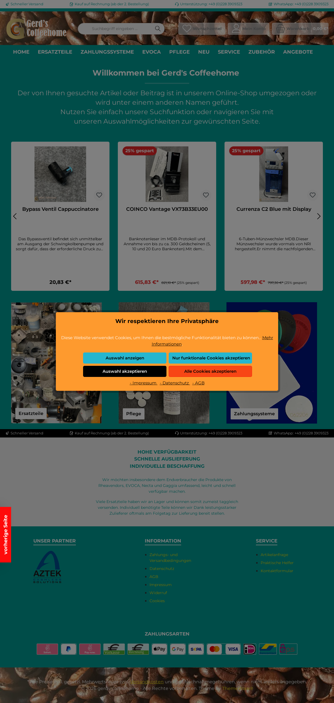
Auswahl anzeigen (125, 358)
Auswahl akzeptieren (125, 371)
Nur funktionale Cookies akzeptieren (211, 358)
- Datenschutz (175, 383)
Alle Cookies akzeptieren (210, 371)
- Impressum (144, 383)
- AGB (198, 383)
